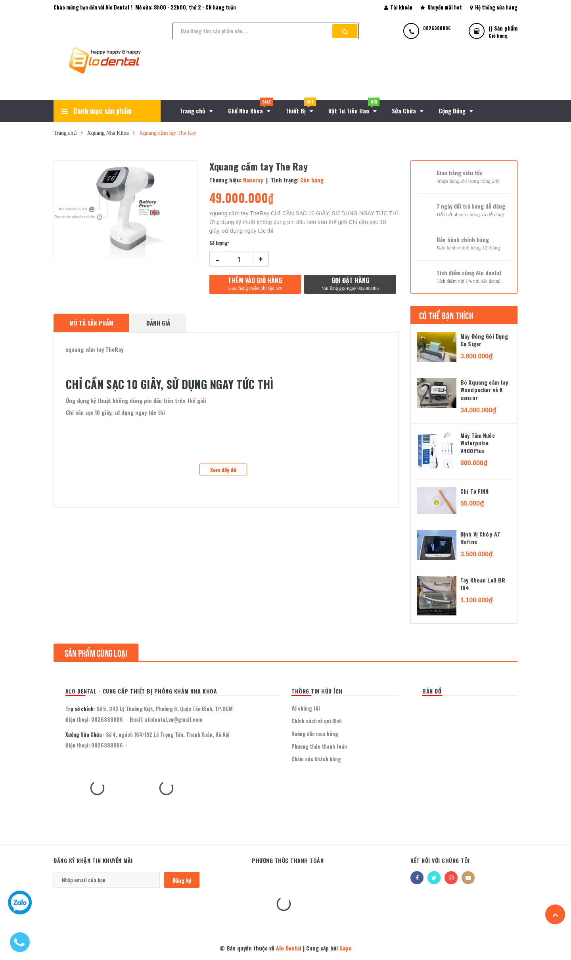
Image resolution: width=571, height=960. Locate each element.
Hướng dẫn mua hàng (314, 734)
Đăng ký (181, 880)
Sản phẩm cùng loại (96, 652)
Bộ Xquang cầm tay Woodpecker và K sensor (484, 390)
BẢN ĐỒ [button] (431, 691)
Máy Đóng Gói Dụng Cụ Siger (484, 340)
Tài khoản (398, 7)
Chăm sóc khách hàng (316, 759)
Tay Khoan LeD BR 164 (482, 584)
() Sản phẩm (503, 31)
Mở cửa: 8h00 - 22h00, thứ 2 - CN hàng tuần (185, 7)
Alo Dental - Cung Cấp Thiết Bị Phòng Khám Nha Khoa (141, 691)
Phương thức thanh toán (319, 746)
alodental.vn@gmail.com (173, 719)
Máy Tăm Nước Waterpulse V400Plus (477, 443)
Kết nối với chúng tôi (440, 860)
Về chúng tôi (305, 708)
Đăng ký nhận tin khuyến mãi (93, 860)
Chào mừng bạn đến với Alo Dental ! (93, 7)
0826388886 (107, 719)
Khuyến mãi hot (441, 7)
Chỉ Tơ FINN (474, 491)
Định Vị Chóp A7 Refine (480, 538)
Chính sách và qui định (316, 721)
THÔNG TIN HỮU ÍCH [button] (317, 691)
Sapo (345, 948)
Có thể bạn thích (446, 315)
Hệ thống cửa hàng (493, 7)
